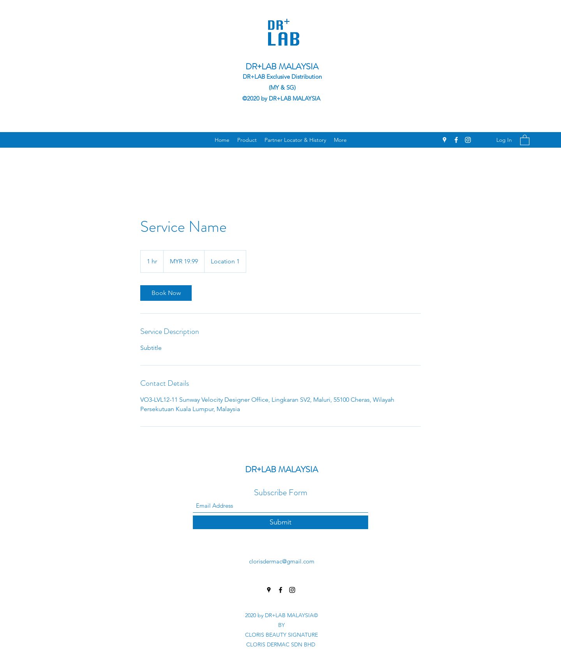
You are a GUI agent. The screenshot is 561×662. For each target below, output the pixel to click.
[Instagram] (468, 140)
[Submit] (280, 522)
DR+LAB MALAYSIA (281, 66)
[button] (524, 139)
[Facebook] (456, 140)
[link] (166, 293)
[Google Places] (444, 140)
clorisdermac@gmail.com (281, 561)
